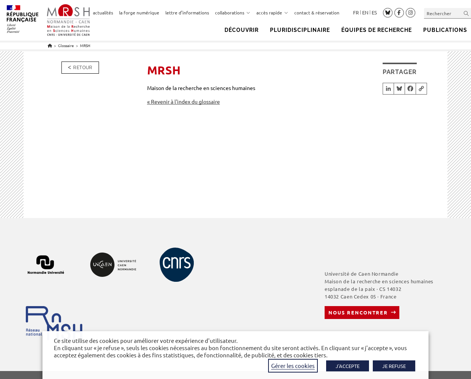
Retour (82, 67)
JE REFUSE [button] (394, 366)
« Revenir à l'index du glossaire (183, 101)
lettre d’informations (187, 12)
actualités (103, 12)
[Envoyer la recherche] (466, 13)
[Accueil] (50, 45)
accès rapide (272, 12)
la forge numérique (139, 12)
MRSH (85, 45)
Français (356, 12)
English (365, 12)
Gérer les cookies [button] (293, 365)
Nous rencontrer (358, 312)
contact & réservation (316, 12)
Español (374, 12)
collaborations (232, 12)
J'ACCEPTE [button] (348, 366)
